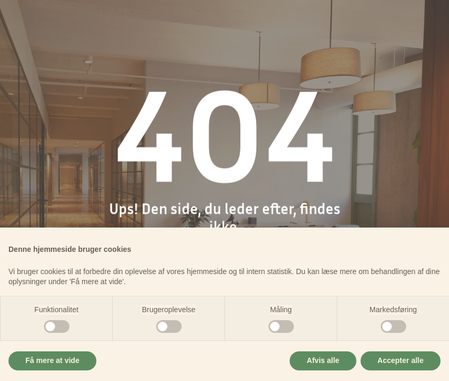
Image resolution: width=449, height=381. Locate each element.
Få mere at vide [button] (52, 360)
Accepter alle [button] (401, 360)
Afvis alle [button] (323, 360)
